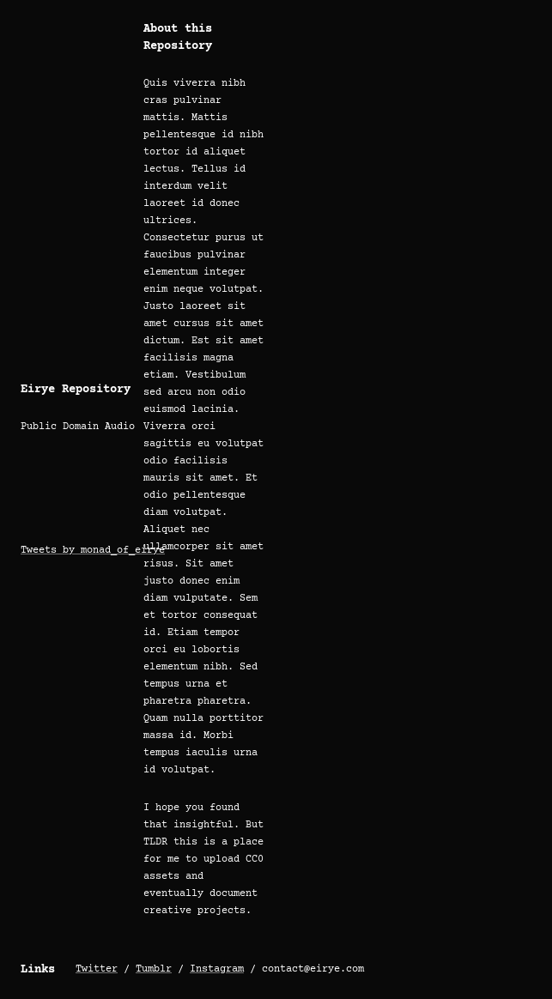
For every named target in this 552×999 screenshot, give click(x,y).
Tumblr (154, 969)
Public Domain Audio (78, 427)
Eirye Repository (75, 390)
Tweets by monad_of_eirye (93, 550)
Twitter (97, 969)
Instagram (217, 969)
